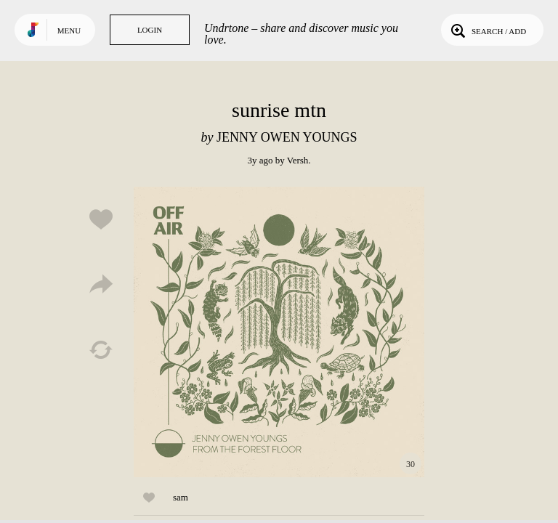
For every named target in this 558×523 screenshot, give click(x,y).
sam (180, 497)
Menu (69, 30)
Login (149, 29)
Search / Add (487, 29)
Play (279, 332)
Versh (298, 160)
